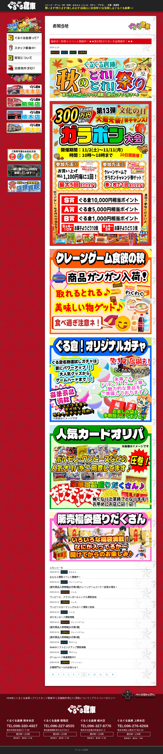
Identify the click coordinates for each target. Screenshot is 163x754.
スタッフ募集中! (47, 698)
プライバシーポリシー (103, 698)
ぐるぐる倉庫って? (26, 698)
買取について (82, 698)
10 (94, 675)
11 (100, 675)
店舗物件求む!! (65, 698)
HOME (10, 698)
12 (107, 675)
